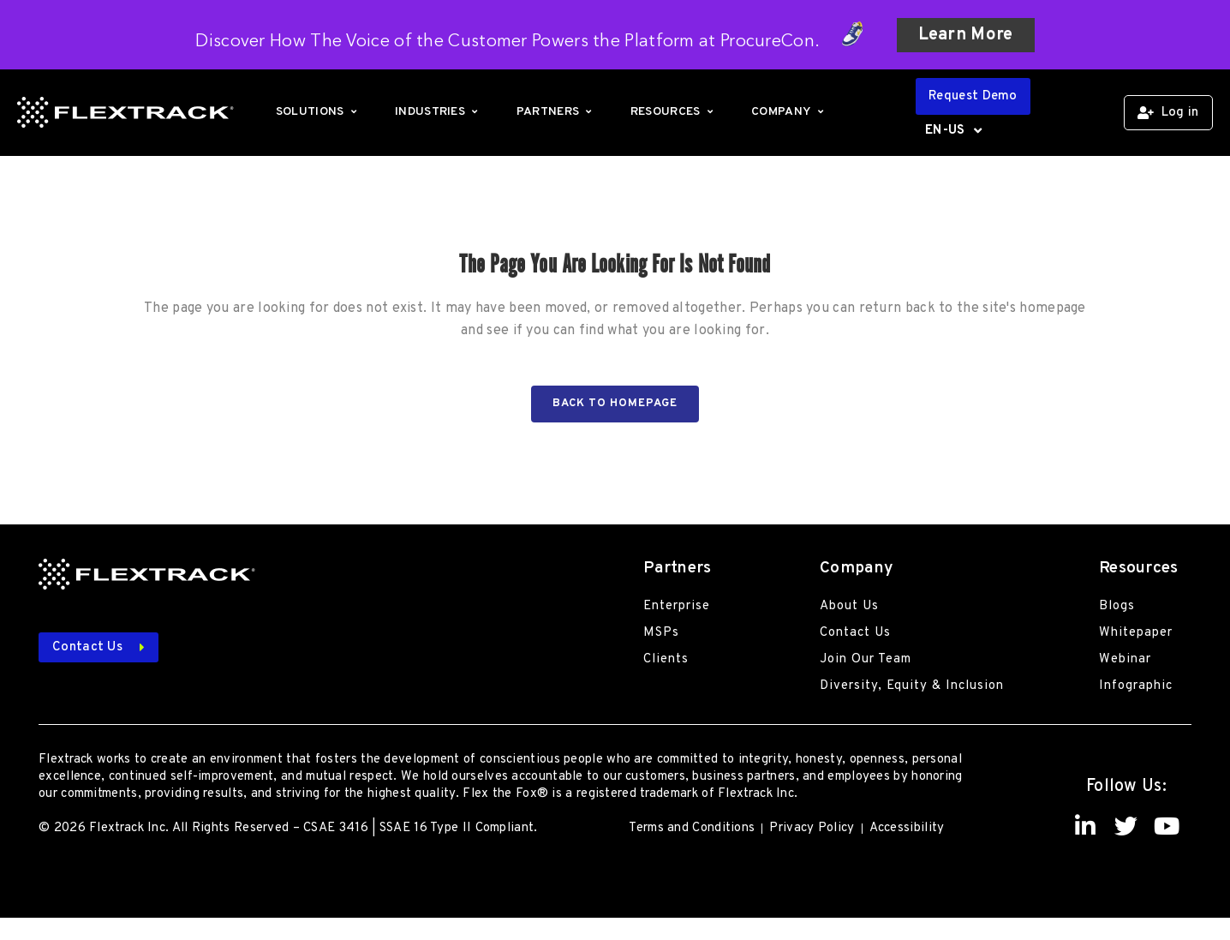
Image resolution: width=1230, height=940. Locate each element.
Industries (438, 112)
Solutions (318, 112)
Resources (673, 112)
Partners (556, 112)
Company (789, 112)
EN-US (953, 131)
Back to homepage (615, 403)
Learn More (965, 35)
